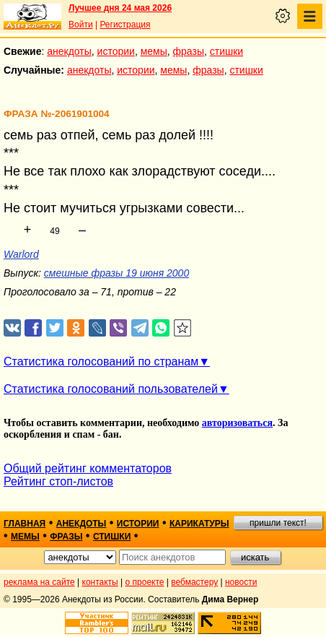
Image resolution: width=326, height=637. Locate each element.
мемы (154, 51)
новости (241, 582)
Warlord (21, 254)
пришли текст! (278, 523)
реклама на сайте (39, 582)
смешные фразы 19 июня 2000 (116, 273)
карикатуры (199, 524)
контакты (100, 582)
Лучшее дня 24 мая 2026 (120, 8)
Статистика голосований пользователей (111, 389)
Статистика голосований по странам (101, 361)
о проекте (144, 582)
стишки (226, 51)
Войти (81, 25)
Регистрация (125, 25)
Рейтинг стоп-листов (58, 481)
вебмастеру (194, 582)
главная (24, 524)
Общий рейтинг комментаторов (88, 468)
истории (116, 51)
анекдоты (69, 51)
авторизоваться (237, 422)
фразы (188, 51)
